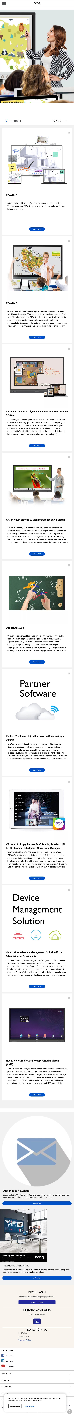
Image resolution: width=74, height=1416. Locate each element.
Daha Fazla (37, 229)
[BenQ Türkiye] (37, 1355)
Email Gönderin (37, 1302)
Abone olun (36, 1321)
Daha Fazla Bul (30, 1406)
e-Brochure (37, 1278)
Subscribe (37, 1203)
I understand (15, 1406)
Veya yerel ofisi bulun (25, 1340)
